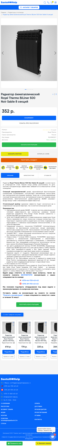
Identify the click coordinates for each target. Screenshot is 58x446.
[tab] (25, 89)
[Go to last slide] (2, 53)
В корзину (29, 118)
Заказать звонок (44, 443)
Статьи (3, 423)
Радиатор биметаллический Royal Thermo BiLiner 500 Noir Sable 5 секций (41, 338)
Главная (3, 12)
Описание (10, 175)
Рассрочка (5, 406)
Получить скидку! (29, 160)
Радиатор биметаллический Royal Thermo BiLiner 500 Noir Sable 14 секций (8, 338)
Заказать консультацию (29, 145)
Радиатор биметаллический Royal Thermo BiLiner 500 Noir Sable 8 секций (28, 14)
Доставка (38, 406)
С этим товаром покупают (12, 314)
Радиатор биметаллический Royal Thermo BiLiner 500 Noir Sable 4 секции (25, 338)
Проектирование (41, 412)
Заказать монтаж (15, 154)
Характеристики (29, 175)
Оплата (37, 403)
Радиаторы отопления (16, 12)
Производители (40, 409)
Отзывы (38, 415)
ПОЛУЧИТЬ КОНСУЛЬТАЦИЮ (29, 304)
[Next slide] (55, 53)
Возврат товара (7, 409)
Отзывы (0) (47, 175)
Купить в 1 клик (43, 154)
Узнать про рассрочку (29, 123)
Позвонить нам (14, 443)
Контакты (38, 419)
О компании (5, 403)
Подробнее (8, 352)
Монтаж (4, 415)
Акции (3, 412)
